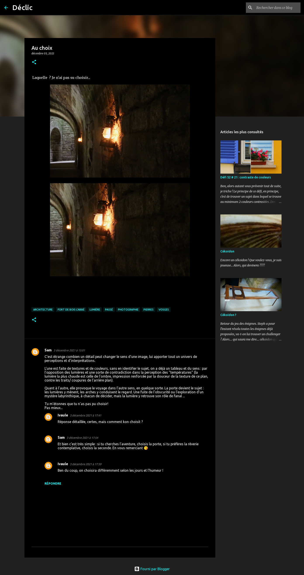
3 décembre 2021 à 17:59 (85, 464)
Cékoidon (227, 251)
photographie (128, 309)
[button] (34, 62)
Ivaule (63, 415)
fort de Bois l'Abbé (71, 309)
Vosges (164, 309)
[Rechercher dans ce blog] (278, 7)
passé (109, 309)
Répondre (53, 483)
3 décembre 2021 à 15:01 (69, 350)
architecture (43, 309)
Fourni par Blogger (152, 569)
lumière (95, 309)
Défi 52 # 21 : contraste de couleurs (245, 177)
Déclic (22, 7)
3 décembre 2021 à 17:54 (82, 437)
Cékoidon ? (228, 315)
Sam (48, 350)
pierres (148, 309)
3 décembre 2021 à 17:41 (85, 415)
